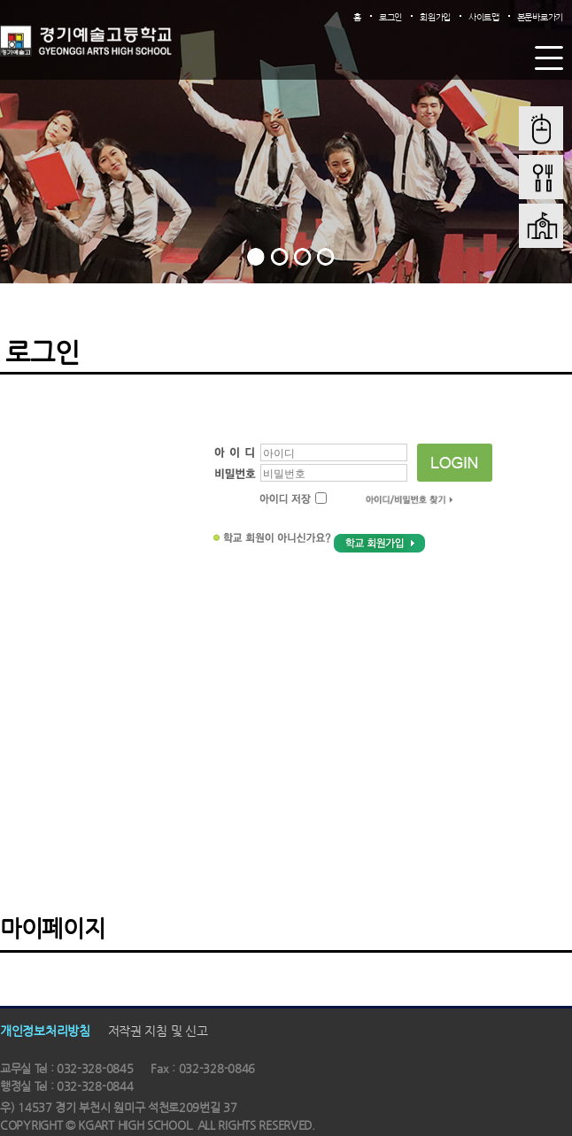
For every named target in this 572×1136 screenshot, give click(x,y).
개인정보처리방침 (45, 1031)
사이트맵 (483, 17)
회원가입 (435, 17)
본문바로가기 (540, 17)
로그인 (390, 17)
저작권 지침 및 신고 (158, 1031)
